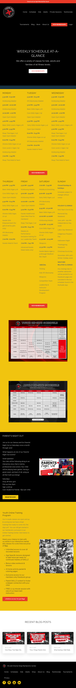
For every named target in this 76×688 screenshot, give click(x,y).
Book (38, 24)
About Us (45, 24)
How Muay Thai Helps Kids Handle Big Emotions (20, 650)
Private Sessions (56, 12)
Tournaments (24, 24)
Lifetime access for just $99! (15, 599)
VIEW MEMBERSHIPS (59, 24)
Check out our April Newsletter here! (38, 1)
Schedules (14, 672)
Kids (39, 12)
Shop (34, 672)
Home (25, 12)
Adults (45, 12)
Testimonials (68, 12)
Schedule (32, 12)
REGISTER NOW (10, 497)
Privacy (6, 678)
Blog (32, 24)
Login (71, 24)
